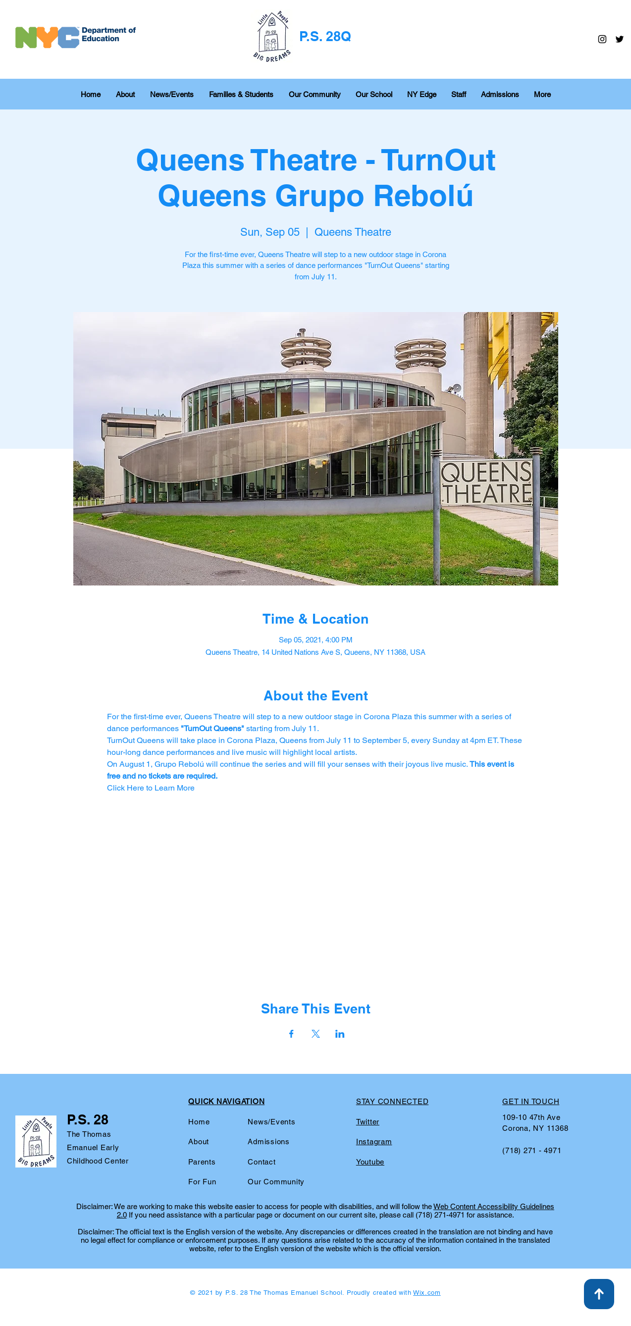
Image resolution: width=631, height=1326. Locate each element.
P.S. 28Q (325, 36)
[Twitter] (619, 39)
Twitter (367, 1121)
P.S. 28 (87, 1119)
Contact (261, 1162)
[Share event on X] (315, 1034)
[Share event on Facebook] (291, 1034)
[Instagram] (602, 39)
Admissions (269, 1141)
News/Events (271, 1121)
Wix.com (427, 1292)
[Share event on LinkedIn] (340, 1034)
